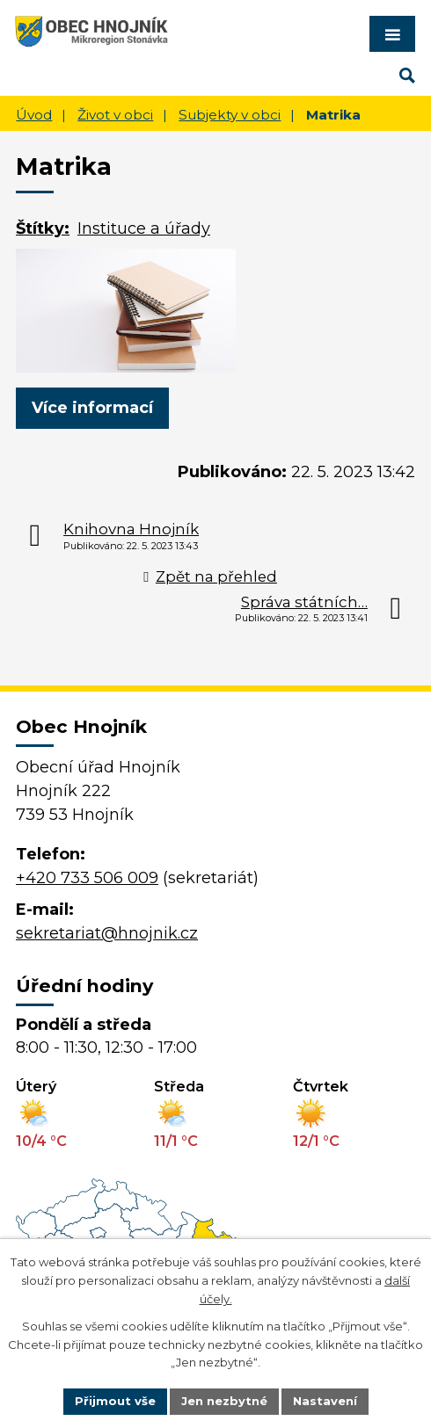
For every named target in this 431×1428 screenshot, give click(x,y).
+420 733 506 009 (87, 878)
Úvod (34, 114)
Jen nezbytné (224, 1401)
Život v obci (115, 114)
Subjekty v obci (230, 114)
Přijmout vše (115, 1401)
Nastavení (325, 1401)
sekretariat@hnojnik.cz (107, 933)
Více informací (92, 407)
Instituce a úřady (143, 228)
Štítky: (42, 228)
